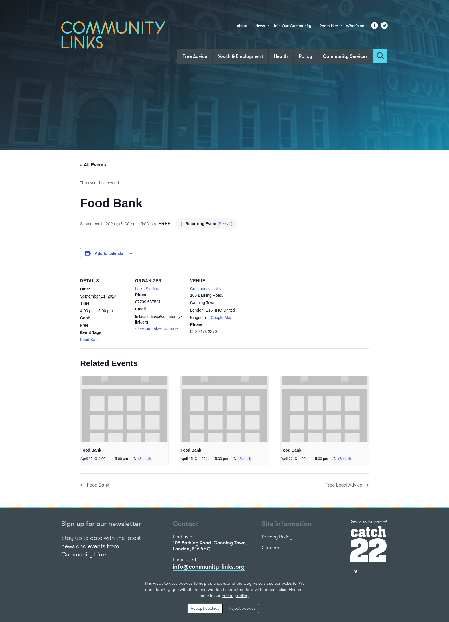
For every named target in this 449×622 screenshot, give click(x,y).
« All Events (93, 164)
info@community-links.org (209, 566)
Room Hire (328, 25)
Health (281, 56)
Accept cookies (205, 608)
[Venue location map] (275, 308)
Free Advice (194, 56)
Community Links (205, 288)
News (260, 25)
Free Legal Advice (344, 485)
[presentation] (124, 409)
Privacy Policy (277, 537)
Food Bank (90, 339)
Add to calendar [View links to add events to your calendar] (110, 253)
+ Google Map (219, 317)
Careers (270, 547)
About (242, 25)
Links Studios (147, 288)
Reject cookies (242, 608)
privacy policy (235, 595)
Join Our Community (292, 25)
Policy (305, 56)
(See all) (225, 223)
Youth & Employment (240, 56)
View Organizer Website (156, 329)
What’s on (355, 25)
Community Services (345, 56)
